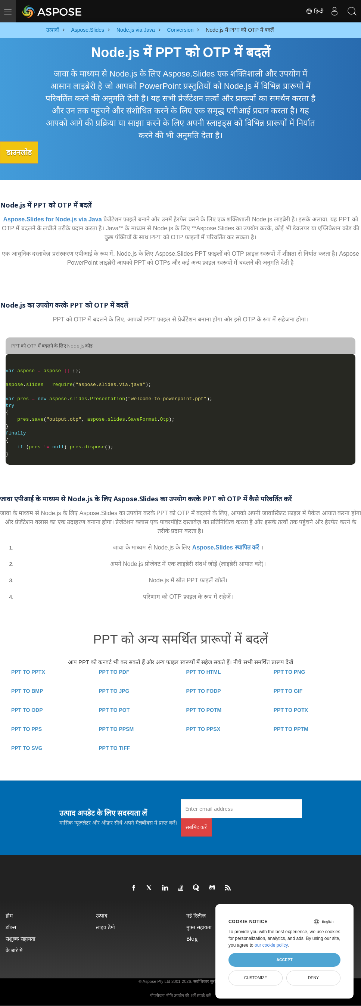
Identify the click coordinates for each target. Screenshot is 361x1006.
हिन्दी (313, 11)
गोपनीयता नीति (161, 995)
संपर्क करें (204, 995)
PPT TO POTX (291, 710)
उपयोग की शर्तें (184, 995)
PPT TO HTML (203, 672)
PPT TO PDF (114, 672)
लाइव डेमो (105, 926)
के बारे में (14, 949)
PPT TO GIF (288, 691)
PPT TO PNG (289, 672)
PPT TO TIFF (114, 748)
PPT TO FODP (203, 691)
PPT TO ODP (27, 710)
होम (9, 915)
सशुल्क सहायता (20, 938)
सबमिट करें (196, 826)
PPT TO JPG (114, 691)
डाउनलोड (22, 152)
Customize (255, 977)
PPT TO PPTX (28, 672)
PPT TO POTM (204, 710)
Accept (284, 959)
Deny (313, 977)
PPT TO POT (114, 710)
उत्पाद (101, 915)
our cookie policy (271, 945)
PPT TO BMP (27, 691)
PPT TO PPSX (203, 729)
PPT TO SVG (27, 748)
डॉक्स (11, 926)
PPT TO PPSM (116, 729)
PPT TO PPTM (291, 729)
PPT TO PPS (26, 729)
